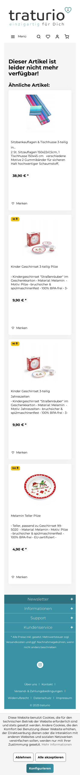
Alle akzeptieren (51, 757)
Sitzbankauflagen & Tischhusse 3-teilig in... (39, 144)
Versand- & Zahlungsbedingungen (38, 691)
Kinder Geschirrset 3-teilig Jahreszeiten (30, 393)
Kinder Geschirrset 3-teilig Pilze (34, 267)
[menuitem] (17, 36)
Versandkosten (15, 642)
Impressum (64, 698)
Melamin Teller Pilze (26, 516)
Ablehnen (23, 757)
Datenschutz (42, 698)
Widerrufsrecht (18, 698)
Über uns (30, 684)
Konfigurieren (40, 768)
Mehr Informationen (57, 744)
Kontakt (47, 684)
